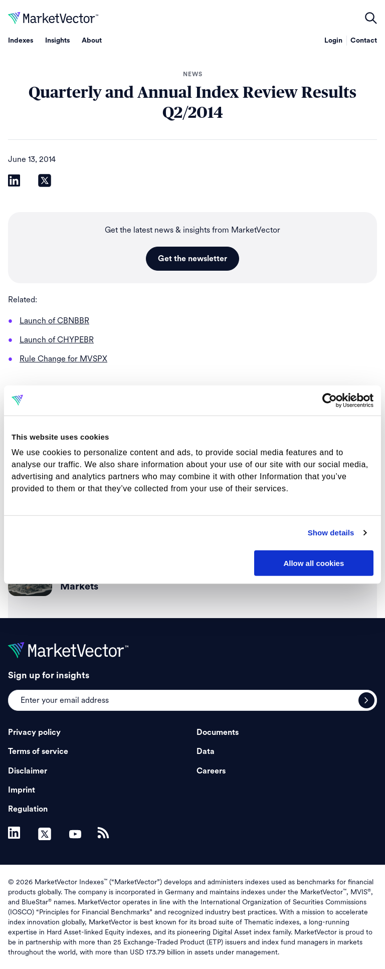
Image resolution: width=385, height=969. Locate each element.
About (92, 40)
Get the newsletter (192, 259)
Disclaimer (27, 771)
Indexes (20, 40)
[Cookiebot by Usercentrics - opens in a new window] (329, 400)
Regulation (28, 809)
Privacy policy (34, 732)
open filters (371, 18)
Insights (57, 40)
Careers (211, 771)
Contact (363, 40)
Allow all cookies (313, 562)
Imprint (21, 790)
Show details (331, 532)
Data (206, 751)
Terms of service (38, 751)
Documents (218, 732)
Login (333, 40)
